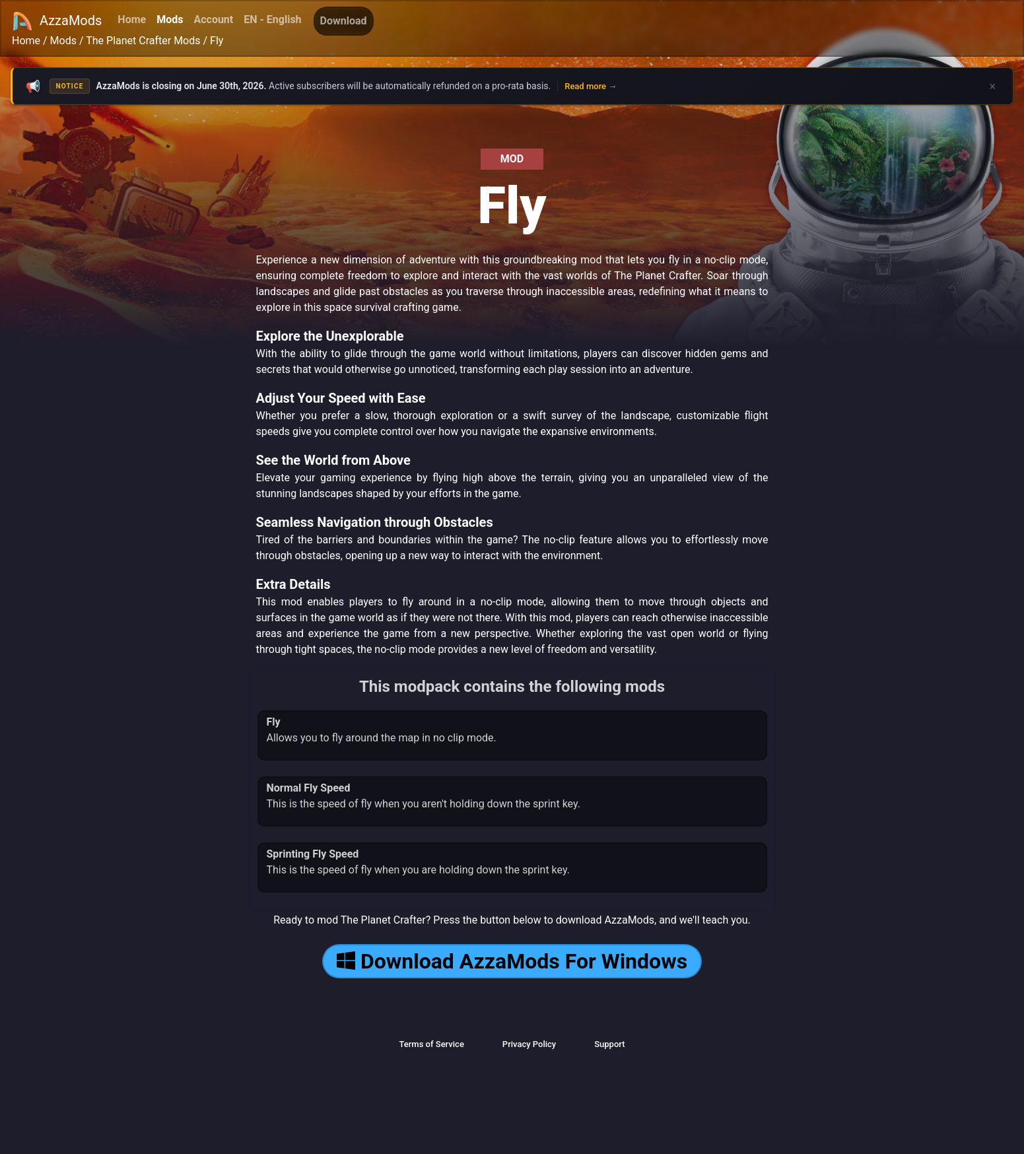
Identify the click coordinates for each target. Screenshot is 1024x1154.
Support (609, 1044)
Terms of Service (431, 1044)
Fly (216, 40)
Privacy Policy (529, 1044)
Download (343, 21)
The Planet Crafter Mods (143, 40)
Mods (169, 19)
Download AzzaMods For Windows (512, 961)
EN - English (272, 19)
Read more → (590, 86)
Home (132, 19)
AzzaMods (57, 21)
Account (213, 19)
